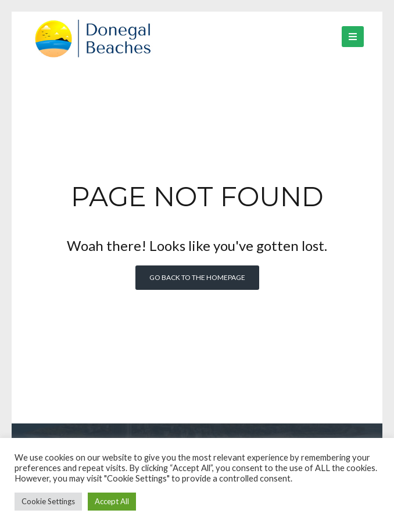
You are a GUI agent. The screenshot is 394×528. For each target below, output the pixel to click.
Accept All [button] (112, 501)
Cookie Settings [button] (48, 501)
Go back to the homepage (197, 277)
